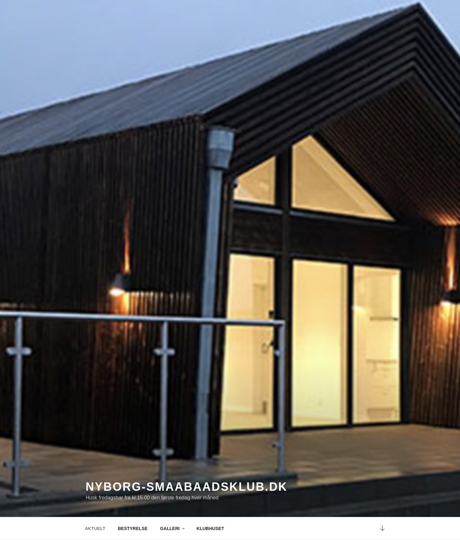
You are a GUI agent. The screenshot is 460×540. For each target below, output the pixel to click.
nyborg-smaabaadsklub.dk (187, 486)
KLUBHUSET (210, 528)
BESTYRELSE (133, 528)
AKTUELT (95, 528)
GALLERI (173, 528)
